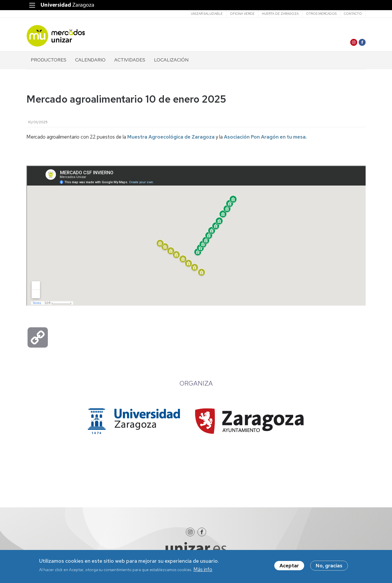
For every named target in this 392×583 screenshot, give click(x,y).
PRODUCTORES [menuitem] (48, 60)
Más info (202, 569)
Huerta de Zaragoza (280, 14)
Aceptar (289, 565)
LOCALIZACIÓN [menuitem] (171, 60)
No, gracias (329, 565)
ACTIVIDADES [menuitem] (129, 60)
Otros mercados (321, 14)
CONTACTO (353, 14)
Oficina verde (242, 14)
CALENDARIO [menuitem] (90, 60)
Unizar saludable (207, 14)
